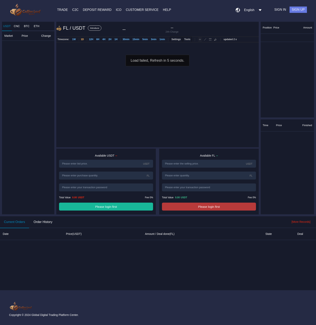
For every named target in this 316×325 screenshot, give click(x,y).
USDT (7, 26)
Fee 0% (149, 197)
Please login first (106, 206)
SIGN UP (298, 9)
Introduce (94, 28)
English (249, 10)
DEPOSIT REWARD (97, 9)
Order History (43, 222)
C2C (75, 9)
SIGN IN (280, 9)
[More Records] (301, 221)
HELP (167, 9)
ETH (36, 26)
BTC (26, 26)
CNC (17, 26)
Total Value (71, 197)
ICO (118, 9)
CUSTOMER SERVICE (142, 9)
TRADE (62, 9)
